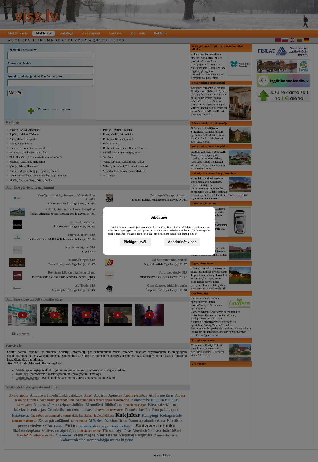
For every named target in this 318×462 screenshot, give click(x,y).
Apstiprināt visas (182, 242)
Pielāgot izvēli (135, 242)
